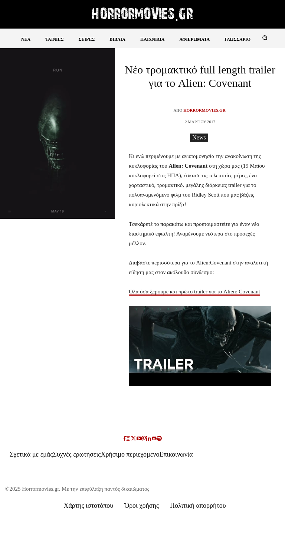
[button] (264, 38)
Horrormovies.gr (204, 110)
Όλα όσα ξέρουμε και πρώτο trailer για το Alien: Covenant (194, 291)
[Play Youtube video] (200, 346)
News (199, 138)
